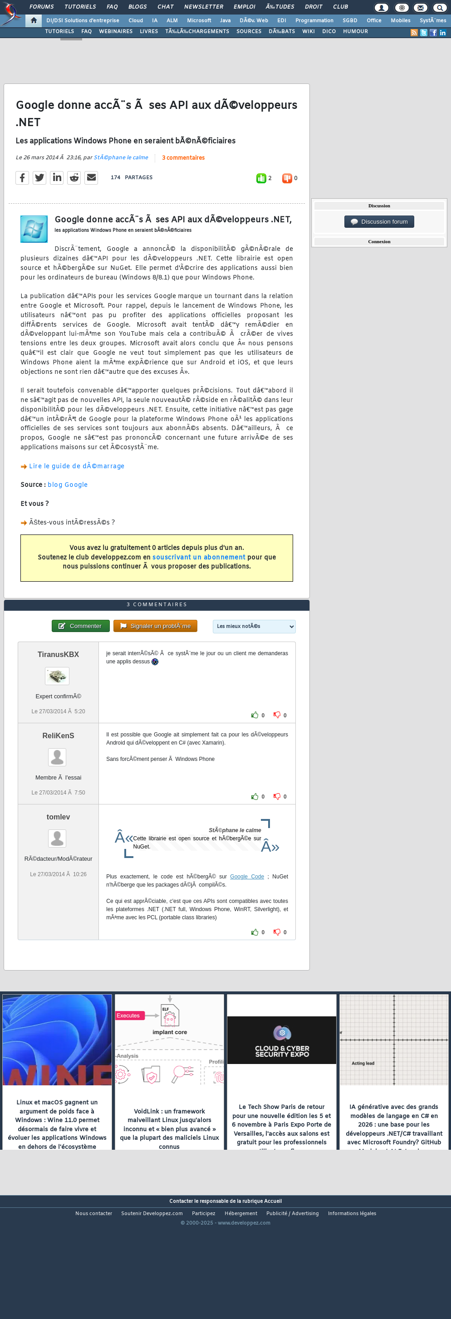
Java (225, 21)
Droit (313, 7)
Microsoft (199, 21)
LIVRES (149, 32)
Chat (165, 7)
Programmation (314, 21)
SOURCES (248, 32)
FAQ (112, 7)
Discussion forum (379, 222)
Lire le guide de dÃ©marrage (77, 483)
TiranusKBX (58, 705)
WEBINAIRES (115, 32)
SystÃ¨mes (433, 21)
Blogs (137, 7)
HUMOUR (355, 32)
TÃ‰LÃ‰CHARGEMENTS (197, 32)
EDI (281, 21)
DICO (329, 32)
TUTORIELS (59, 32)
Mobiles (401, 21)
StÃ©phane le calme (120, 174)
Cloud (135, 21)
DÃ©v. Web (254, 21)
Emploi (244, 7)
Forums (41, 7)
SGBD (350, 21)
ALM (172, 21)
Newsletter (203, 7)
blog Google (68, 502)
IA (154, 21)
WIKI (308, 32)
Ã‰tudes (280, 7)
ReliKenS (58, 786)
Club (340, 7)
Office (374, 21)
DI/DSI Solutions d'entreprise (82, 21)
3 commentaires (183, 175)
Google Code (247, 927)
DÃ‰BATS (282, 32)
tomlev (58, 868)
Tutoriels (80, 7)
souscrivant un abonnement (198, 574)
